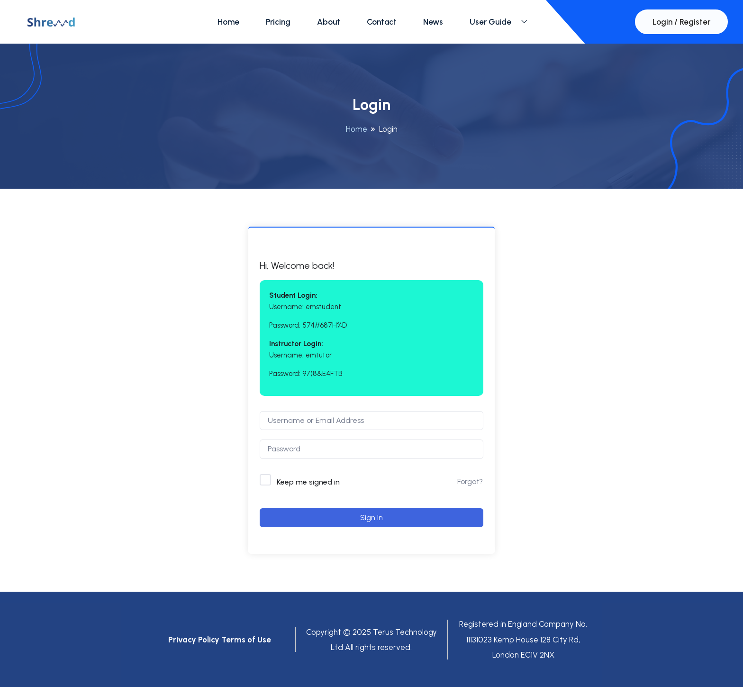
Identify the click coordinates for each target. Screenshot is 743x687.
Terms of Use (246, 639)
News (433, 22)
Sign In (371, 517)
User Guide (490, 22)
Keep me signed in (308, 481)
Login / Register (681, 22)
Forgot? (470, 481)
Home (228, 22)
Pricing (278, 22)
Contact (382, 22)
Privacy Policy (193, 639)
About (328, 22)
